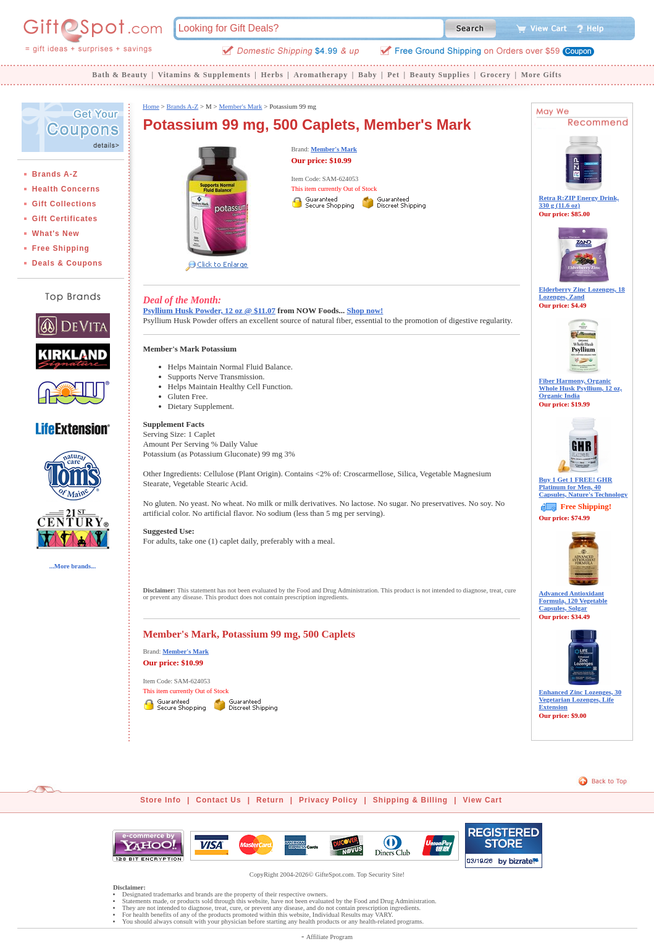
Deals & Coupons (67, 263)
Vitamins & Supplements (204, 74)
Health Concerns (66, 189)
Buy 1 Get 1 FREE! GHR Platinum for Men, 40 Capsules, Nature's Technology (583, 487)
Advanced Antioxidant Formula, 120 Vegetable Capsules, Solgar (573, 600)
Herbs (272, 74)
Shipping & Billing (410, 800)
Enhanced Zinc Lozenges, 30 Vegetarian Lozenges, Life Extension (580, 699)
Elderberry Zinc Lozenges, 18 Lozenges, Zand (582, 292)
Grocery (495, 74)
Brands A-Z (55, 174)
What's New (56, 233)
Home (151, 106)
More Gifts (541, 74)
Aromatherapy (320, 74)
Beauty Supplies (440, 74)
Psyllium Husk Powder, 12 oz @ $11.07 (209, 310)
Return (270, 800)
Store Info (160, 800)
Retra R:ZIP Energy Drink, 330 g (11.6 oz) (579, 201)
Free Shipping (61, 248)
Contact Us (218, 800)
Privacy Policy (328, 800)
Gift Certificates (65, 218)
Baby (367, 74)
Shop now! (365, 310)
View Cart (482, 800)
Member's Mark (240, 106)
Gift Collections (64, 204)
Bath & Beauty (120, 74)
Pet (393, 74)
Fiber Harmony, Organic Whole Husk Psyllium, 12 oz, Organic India (580, 388)
